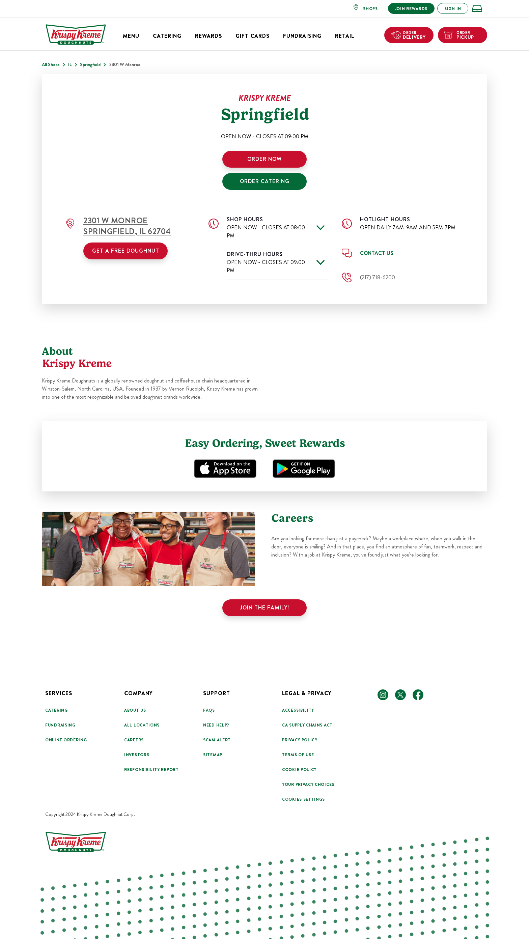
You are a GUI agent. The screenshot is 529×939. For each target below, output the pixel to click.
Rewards (208, 36)
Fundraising (302, 36)
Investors (136, 755)
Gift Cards (252, 36)
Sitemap (212, 755)
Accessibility (298, 710)
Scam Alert (217, 740)
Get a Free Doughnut (125, 251)
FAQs (209, 710)
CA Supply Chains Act (307, 725)
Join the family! (264, 607)
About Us (135, 710)
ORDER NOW (264, 159)
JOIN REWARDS (411, 9)
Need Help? (216, 725)
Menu (131, 36)
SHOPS (370, 9)
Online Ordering (66, 740)
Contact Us (376, 253)
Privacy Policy (299, 740)
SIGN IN (452, 9)
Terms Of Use (298, 755)
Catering (167, 36)
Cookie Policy (299, 770)
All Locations (142, 725)
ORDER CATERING (264, 181)
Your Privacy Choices (308, 784)
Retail (344, 36)
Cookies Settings (303, 799)
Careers (134, 740)
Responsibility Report (151, 770)
